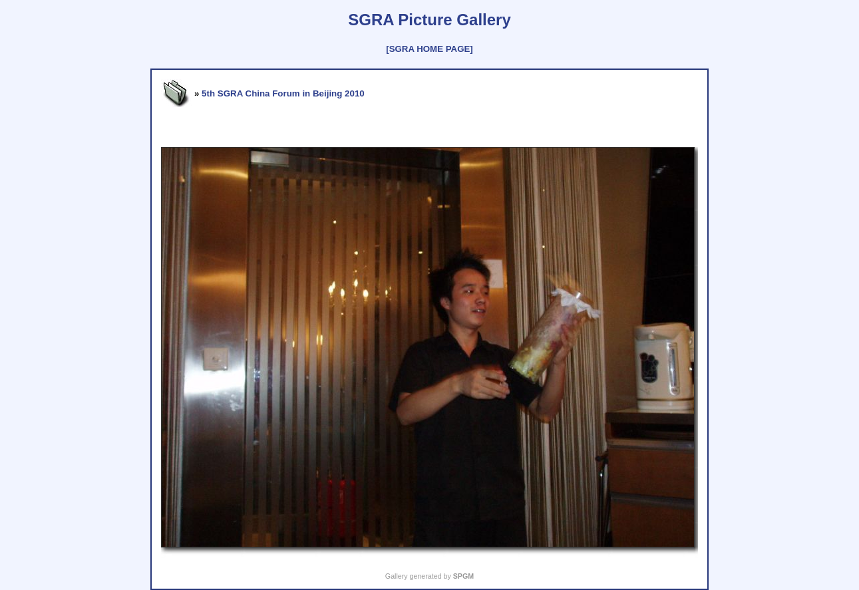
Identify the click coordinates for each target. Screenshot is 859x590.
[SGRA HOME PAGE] (429, 49)
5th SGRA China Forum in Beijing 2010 (283, 93)
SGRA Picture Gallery (429, 20)
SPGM (463, 576)
